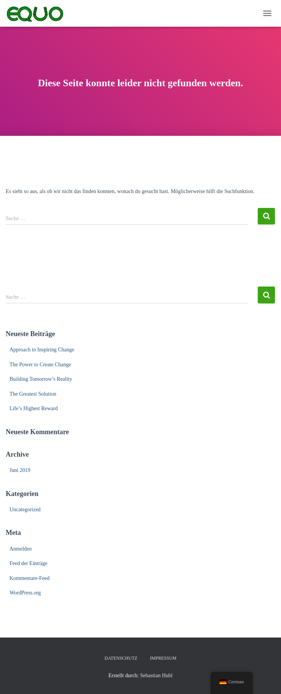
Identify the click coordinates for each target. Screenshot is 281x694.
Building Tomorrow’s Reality (41, 379)
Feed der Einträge (29, 563)
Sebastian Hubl (156, 675)
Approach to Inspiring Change (42, 350)
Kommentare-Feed (29, 578)
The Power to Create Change (40, 364)
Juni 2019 (20, 470)
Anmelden (21, 549)
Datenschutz (121, 658)
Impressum (163, 658)
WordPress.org (25, 593)
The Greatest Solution (33, 394)
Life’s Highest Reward (34, 408)
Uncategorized (25, 509)
